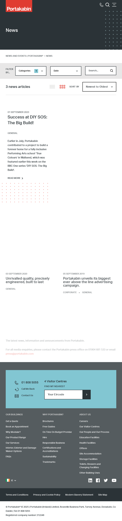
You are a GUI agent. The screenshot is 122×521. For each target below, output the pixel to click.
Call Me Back (28, 389)
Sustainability (49, 457)
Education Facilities (89, 437)
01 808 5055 (29, 382)
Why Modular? (13, 432)
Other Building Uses (89, 473)
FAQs (8, 457)
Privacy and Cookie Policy (46, 495)
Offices (83, 448)
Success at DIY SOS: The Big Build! (27, 120)
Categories (28, 71)
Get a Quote (12, 421)
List (52, 87)
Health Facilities (87, 443)
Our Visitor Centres (89, 427)
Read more (14, 178)
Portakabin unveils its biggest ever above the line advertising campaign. (87, 283)
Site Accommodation (90, 454)
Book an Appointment (17, 427)
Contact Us (27, 395)
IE (9, 480)
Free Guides (49, 427)
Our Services (12, 443)
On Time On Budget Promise (57, 432)
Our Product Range (16, 437)
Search (111, 70)
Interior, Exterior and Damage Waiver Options (21, 449)
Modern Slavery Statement (79, 495)
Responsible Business (54, 443)
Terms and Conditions (17, 495)
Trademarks (49, 462)
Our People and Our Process (94, 432)
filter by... (9, 71)
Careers (83, 421)
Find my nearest (54, 386)
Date (56, 71)
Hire (45, 437)
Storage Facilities (88, 459)
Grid (62, 87)
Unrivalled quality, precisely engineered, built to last (28, 281)
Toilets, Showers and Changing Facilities (90, 466)
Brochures (48, 421)
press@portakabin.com (20, 355)
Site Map (102, 495)
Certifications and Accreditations (52, 449)
